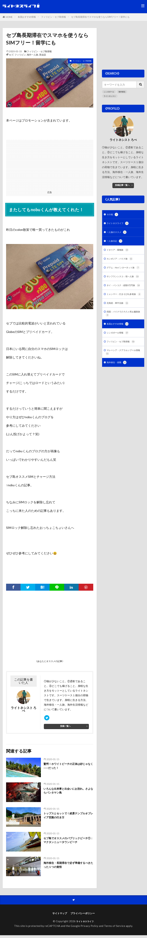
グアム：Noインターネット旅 (124, 274)
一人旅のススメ (118, 234)
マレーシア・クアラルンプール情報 (122, 378)
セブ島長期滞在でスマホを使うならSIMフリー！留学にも (100, 16)
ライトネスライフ (120, 225)
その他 (113, 215)
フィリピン (20, 54)
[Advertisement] (50, 164)
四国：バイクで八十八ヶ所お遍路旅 (122, 337)
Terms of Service (114, 928)
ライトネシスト (110, 96)
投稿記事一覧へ (122, 185)
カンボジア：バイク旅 (122, 262)
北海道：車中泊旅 (120, 325)
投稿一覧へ (65, 727)
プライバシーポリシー (83, 915)
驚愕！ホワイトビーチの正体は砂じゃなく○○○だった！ (66, 768)
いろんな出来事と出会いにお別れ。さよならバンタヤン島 (65, 793)
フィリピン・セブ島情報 (53, 16)
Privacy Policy (89, 928)
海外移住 (123, 92)
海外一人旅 (32, 54)
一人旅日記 (116, 244)
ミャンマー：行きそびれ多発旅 (122, 314)
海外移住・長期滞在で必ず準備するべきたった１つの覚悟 (66, 867)
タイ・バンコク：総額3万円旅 (124, 301)
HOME (9, 17)
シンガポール (109, 92)
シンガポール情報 (120, 358)
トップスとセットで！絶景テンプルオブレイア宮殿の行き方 (66, 818)
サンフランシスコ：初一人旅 (123, 287)
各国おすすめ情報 (27, 16)
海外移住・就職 (118, 390)
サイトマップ (59, 915)
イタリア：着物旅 (120, 253)
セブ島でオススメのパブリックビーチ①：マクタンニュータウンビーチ (66, 844)
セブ (11, 54)
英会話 (42, 54)
